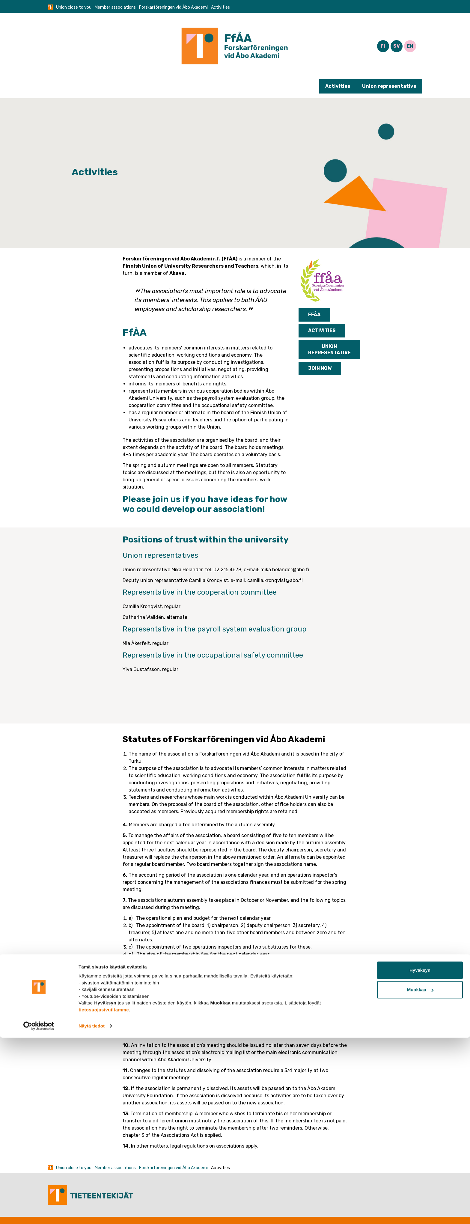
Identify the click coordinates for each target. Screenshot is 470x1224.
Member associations (115, 7)
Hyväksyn (419, 1156)
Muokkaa (420, 1175)
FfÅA (314, 314)
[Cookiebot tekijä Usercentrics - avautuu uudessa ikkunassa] (39, 1212)
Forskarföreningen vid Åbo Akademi (173, 7)
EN (410, 46)
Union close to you (73, 7)
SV (396, 46)
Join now (320, 368)
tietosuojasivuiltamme (104, 1195)
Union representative (389, 86)
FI (383, 46)
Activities (337, 86)
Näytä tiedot (92, 1212)
